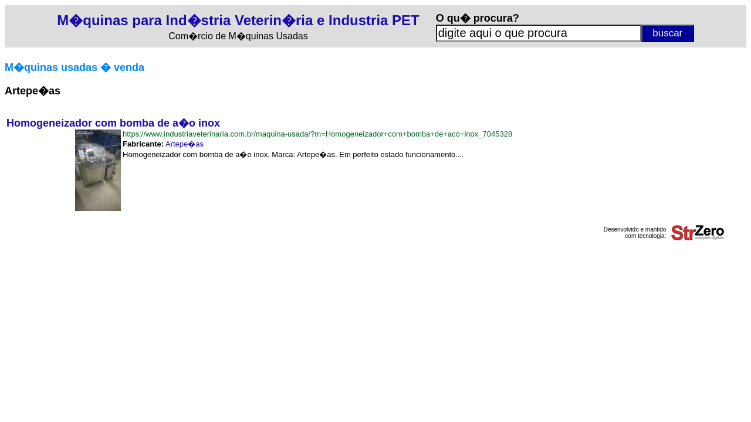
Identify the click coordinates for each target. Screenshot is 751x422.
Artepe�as (184, 143)
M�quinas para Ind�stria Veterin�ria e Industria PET (238, 20)
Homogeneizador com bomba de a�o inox (113, 123)
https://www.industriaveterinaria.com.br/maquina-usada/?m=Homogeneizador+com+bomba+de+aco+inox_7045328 (317, 134)
